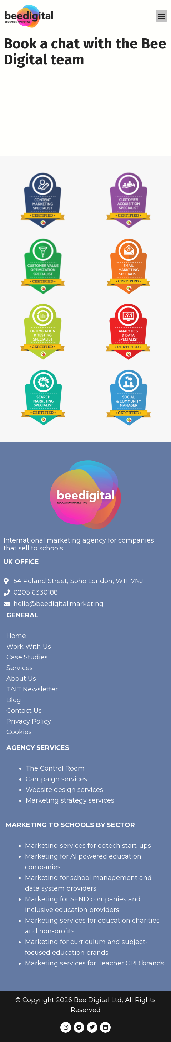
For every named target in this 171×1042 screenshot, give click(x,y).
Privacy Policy (28, 721)
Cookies (19, 732)
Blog (13, 700)
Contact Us (24, 711)
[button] (161, 16)
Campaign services (56, 779)
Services (19, 668)
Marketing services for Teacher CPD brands (94, 963)
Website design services (64, 790)
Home (16, 636)
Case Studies (27, 657)
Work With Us (28, 646)
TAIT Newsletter (32, 689)
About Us (21, 679)
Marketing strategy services (70, 800)
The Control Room (55, 768)
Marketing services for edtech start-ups (88, 846)
